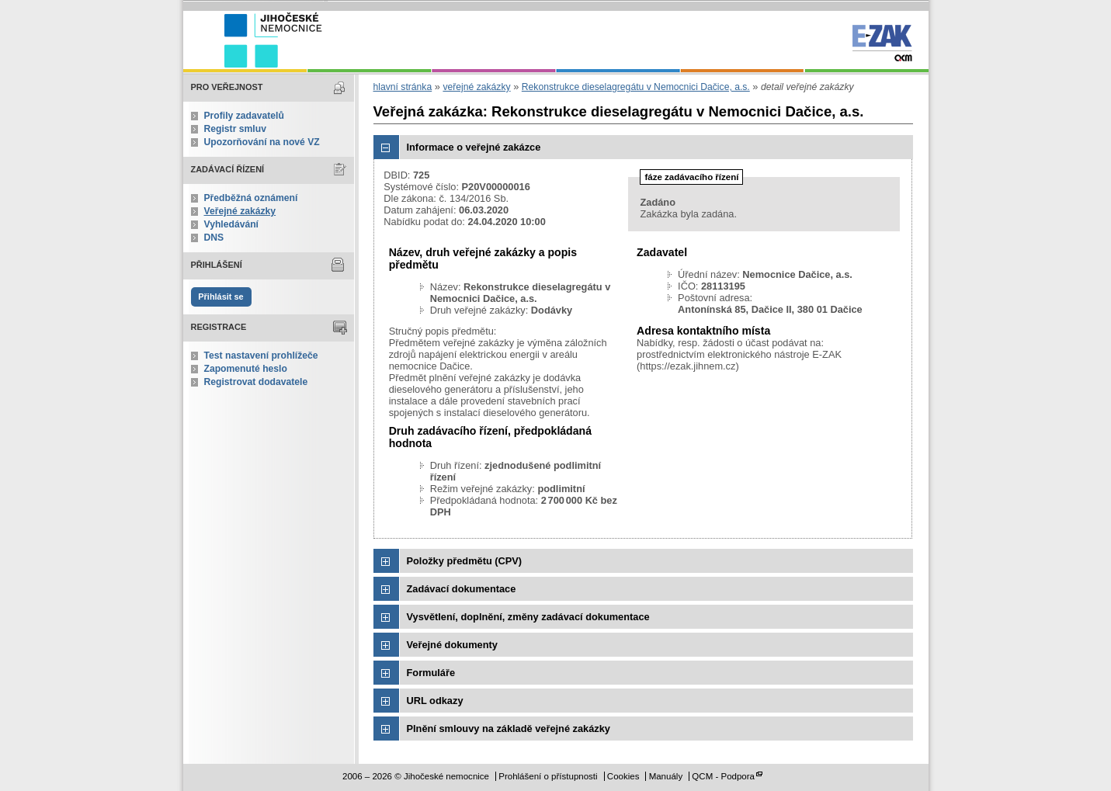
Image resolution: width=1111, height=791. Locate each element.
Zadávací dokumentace (461, 589)
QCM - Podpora (723, 776)
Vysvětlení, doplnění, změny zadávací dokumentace (528, 617)
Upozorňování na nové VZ (262, 142)
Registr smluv (235, 128)
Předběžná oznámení (251, 198)
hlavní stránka (402, 87)
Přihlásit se (220, 296)
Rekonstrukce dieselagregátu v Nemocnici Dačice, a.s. (636, 87)
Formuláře (431, 672)
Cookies (623, 776)
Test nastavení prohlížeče (261, 355)
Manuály (666, 776)
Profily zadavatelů (244, 115)
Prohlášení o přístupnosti (547, 776)
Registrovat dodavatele (256, 381)
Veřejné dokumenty (452, 644)
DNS (214, 237)
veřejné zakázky (476, 87)
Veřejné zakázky (240, 211)
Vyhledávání (231, 224)
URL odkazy (435, 700)
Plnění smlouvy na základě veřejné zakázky (508, 728)
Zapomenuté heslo (245, 368)
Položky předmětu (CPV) (465, 561)
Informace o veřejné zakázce (474, 147)
